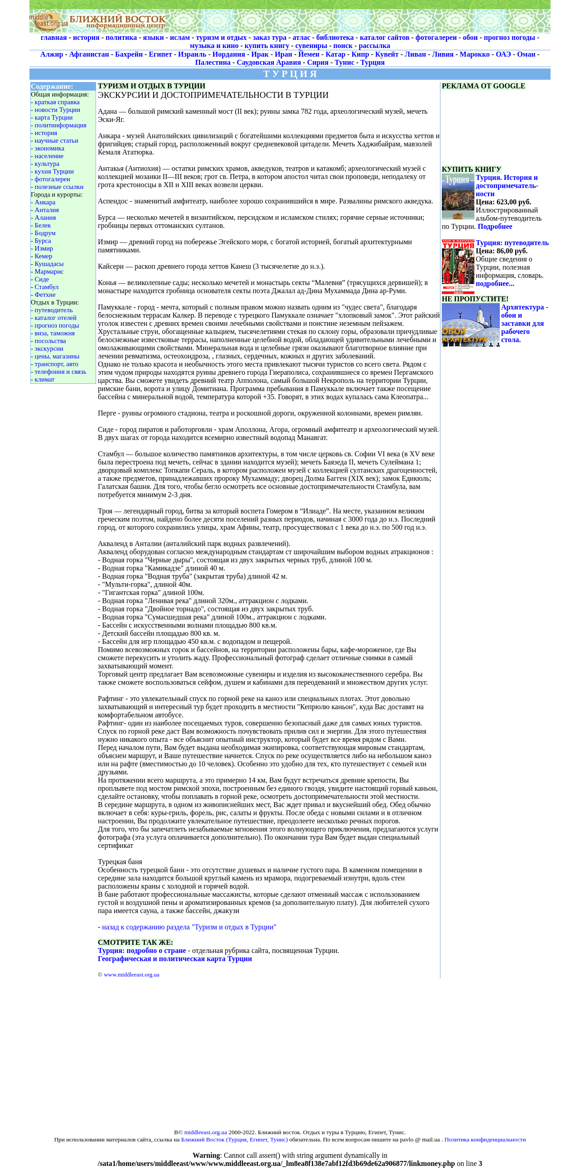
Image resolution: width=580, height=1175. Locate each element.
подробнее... (495, 283)
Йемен (308, 54)
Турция (372, 62)
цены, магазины (57, 356)
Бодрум (45, 233)
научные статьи (56, 140)
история (86, 37)
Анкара (45, 202)
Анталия (47, 209)
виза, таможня (55, 333)
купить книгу (267, 45)
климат (45, 379)
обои (470, 37)
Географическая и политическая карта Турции (175, 958)
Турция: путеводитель (512, 243)
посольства (50, 340)
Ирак (260, 54)
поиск (343, 45)
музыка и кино (214, 45)
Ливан (415, 54)
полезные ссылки (59, 186)
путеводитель (54, 310)
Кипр (360, 54)
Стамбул (47, 286)
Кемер (44, 256)
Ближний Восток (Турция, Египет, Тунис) (234, 1139)
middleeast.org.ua (205, 1132)
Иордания (229, 54)
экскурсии (49, 348)
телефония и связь (61, 371)
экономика (49, 148)
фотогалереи (436, 37)
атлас (301, 37)
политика (121, 37)
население (49, 156)
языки (153, 37)
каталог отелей (56, 317)
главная (54, 37)
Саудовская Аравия (269, 62)
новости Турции (58, 109)
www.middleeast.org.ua (132, 974)
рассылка (375, 45)
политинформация (61, 125)
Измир (44, 248)
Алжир (51, 54)
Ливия (443, 54)
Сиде (42, 279)
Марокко (475, 54)
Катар (335, 54)
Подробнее (495, 226)
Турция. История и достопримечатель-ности (507, 186)
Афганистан (89, 54)
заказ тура (269, 37)
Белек (43, 225)
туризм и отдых (221, 37)
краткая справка (57, 102)
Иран (283, 54)
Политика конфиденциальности (485, 1139)
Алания (45, 217)
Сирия (318, 62)
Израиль (192, 54)
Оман (526, 54)
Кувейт (387, 54)
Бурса (43, 240)
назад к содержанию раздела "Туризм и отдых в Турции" (189, 927)
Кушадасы (49, 263)
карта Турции (54, 117)
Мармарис (49, 271)
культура (47, 163)
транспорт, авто (56, 363)
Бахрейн (129, 54)
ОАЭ (503, 54)
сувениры (311, 45)
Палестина (213, 62)
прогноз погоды (509, 37)
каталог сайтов (384, 37)
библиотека (335, 37)
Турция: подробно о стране (142, 950)
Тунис (344, 62)
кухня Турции (54, 171)
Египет (160, 54)
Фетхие (45, 294)
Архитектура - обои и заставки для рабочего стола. (524, 323)
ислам (180, 37)
